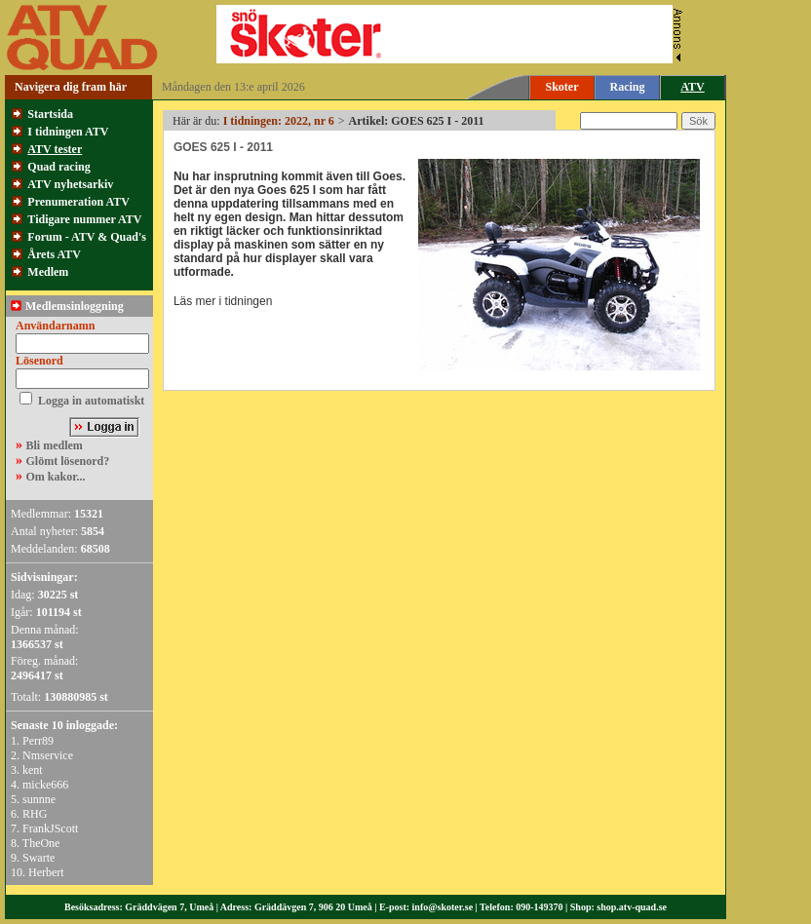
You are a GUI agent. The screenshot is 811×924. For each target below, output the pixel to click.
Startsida (50, 114)
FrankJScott (50, 828)
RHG (34, 814)
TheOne (41, 843)
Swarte (38, 858)
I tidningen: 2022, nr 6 (278, 121)
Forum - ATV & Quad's (86, 237)
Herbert (46, 872)
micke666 (45, 784)
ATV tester (54, 149)
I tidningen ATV (67, 131)
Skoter (562, 87)
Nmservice (47, 755)
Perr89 (38, 741)
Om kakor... (56, 476)
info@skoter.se (443, 907)
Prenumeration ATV (78, 202)
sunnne (39, 799)
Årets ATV (54, 254)
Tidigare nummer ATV (84, 219)
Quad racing (58, 166)
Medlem (47, 272)
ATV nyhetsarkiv (70, 184)
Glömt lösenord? (68, 461)
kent (32, 770)
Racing (627, 87)
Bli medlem (54, 445)
